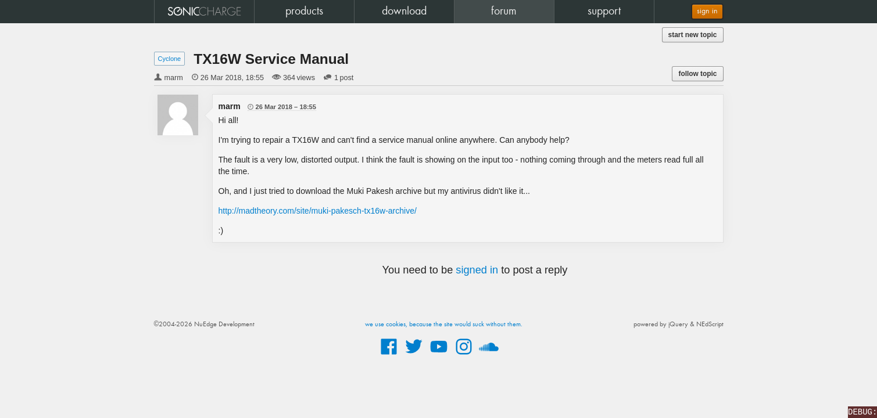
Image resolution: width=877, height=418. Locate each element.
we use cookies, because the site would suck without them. (443, 324)
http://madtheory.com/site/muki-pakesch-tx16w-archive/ (318, 210)
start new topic (692, 35)
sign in (707, 11)
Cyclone (169, 58)
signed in (477, 270)
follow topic (697, 74)
